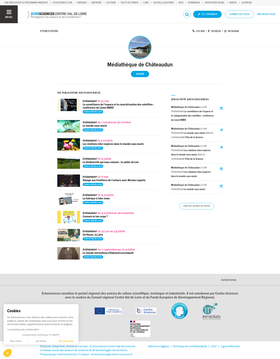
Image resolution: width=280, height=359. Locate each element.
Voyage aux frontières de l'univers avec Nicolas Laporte (114, 180)
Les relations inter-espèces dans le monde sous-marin (113, 144)
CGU (214, 346)
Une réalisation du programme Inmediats (26, 2)
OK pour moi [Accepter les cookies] (66, 341)
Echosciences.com (62, 2)
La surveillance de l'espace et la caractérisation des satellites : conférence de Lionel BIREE (118, 106)
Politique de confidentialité (190, 346)
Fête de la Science (194, 137)
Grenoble (82, 2)
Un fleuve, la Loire (93, 235)
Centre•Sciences (67, 354)
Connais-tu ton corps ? (95, 216)
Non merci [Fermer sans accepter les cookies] (16, 341)
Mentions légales (158, 346)
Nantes (233, 2)
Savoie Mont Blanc (214, 2)
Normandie (194, 2)
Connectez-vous (239, 14)
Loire (146, 2)
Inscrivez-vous (266, 14)
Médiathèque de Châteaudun (185, 107)
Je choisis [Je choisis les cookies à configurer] (41, 341)
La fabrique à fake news (96, 198)
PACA (181, 2)
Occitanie (111, 2)
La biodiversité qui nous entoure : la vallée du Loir (111, 162)
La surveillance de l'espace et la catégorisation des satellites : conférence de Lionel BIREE (192, 116)
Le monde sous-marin (95, 126)
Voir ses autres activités (196, 206)
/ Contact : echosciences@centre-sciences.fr (104, 354)
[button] (7, 353)
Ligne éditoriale (230, 346)
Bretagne (96, 2)
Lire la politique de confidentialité (23, 329)
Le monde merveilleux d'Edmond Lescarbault (108, 253)
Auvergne (247, 2)
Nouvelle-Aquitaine (163, 2)
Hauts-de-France (129, 2)
